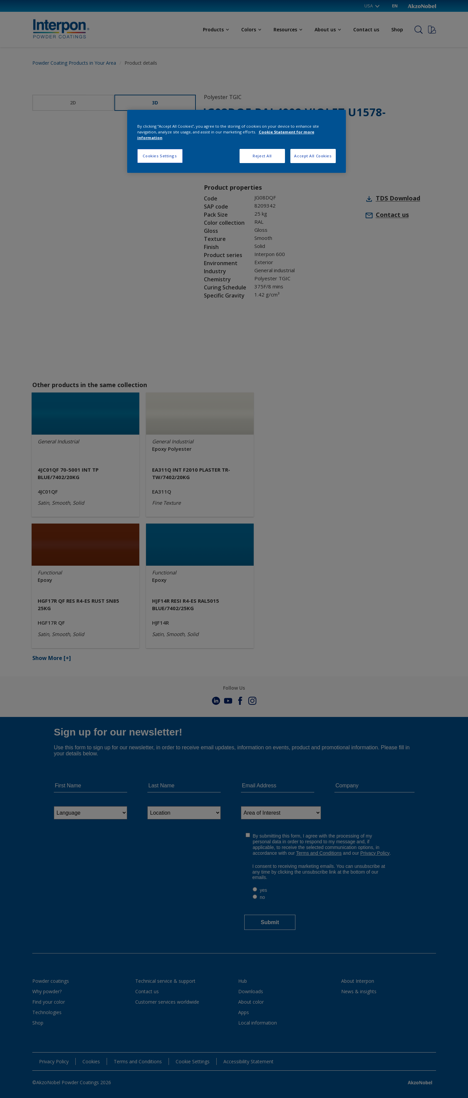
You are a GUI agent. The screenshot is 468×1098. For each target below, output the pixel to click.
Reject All (262, 155)
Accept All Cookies (312, 155)
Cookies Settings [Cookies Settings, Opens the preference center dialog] (160, 155)
